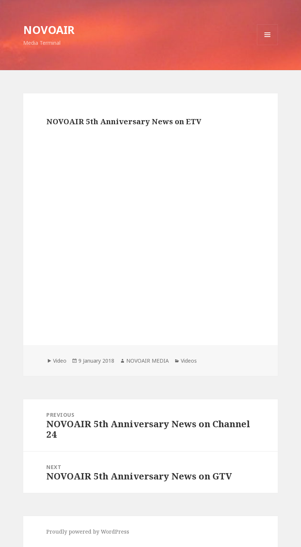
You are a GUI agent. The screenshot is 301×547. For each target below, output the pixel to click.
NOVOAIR (49, 29)
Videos (189, 360)
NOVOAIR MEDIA (147, 360)
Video (59, 360)
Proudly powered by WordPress (87, 531)
